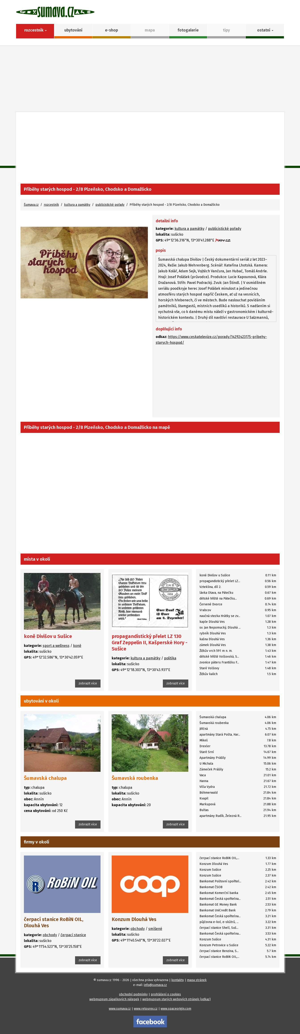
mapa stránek (197, 980)
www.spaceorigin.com (176, 1009)
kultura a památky (77, 205)
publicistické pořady (109, 205)
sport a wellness (56, 646)
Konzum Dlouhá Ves (134, 919)
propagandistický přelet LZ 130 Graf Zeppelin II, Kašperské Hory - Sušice (149, 642)
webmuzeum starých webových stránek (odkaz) (176, 999)
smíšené (155, 929)
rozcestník (51, 205)
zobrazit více (88, 683)
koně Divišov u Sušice (48, 636)
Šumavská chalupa (45, 778)
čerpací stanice (73, 935)
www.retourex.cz (145, 1009)
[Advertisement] (150, 150)
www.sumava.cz (120, 1009)
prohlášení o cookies (166, 994)
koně (77, 646)
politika (170, 658)
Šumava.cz (31, 205)
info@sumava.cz (155, 985)
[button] (265, 31)
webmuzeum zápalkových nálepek (114, 999)
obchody (50, 935)
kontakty (177, 980)
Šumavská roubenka (135, 778)
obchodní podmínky (133, 994)
